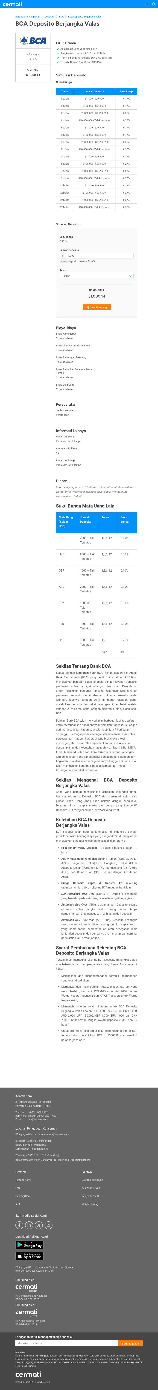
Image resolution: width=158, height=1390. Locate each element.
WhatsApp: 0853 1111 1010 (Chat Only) (37, 1155)
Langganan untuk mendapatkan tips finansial (43, 1337)
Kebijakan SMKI (90, 1196)
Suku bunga (66, 236)
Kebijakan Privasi (91, 1188)
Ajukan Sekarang (96, 307)
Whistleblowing (90, 1204)
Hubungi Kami (23, 1196)
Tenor (63, 270)
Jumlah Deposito (69, 250)
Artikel (18, 1204)
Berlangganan (130, 1343)
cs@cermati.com (38, 1119)
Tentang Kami (23, 1179)
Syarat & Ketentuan (92, 1179)
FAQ (17, 1188)
